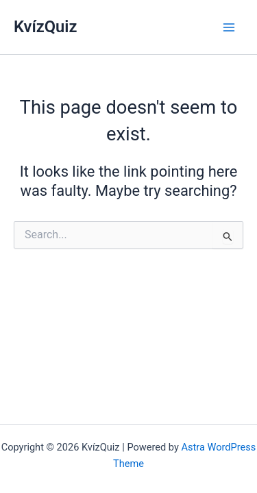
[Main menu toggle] (229, 27)
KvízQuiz (45, 26)
